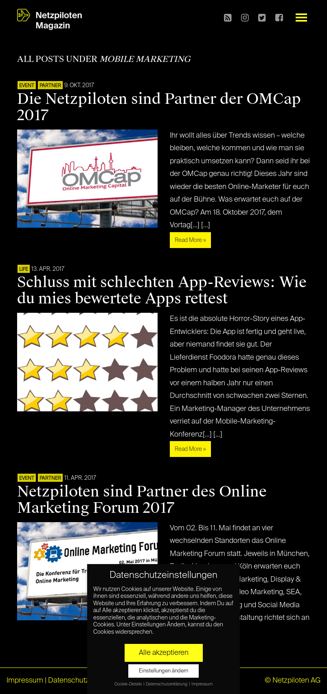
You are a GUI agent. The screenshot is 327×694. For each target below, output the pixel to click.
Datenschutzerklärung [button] (167, 684)
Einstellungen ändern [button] (163, 671)
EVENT (26, 85)
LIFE (23, 269)
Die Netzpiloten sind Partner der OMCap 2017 (159, 107)
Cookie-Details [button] (128, 684)
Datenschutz (68, 680)
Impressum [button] (202, 684)
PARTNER (50, 85)
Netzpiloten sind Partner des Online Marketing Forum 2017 (142, 499)
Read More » (190, 240)
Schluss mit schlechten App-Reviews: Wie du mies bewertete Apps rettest (162, 290)
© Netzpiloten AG (292, 680)
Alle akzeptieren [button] (164, 653)
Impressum (25, 680)
